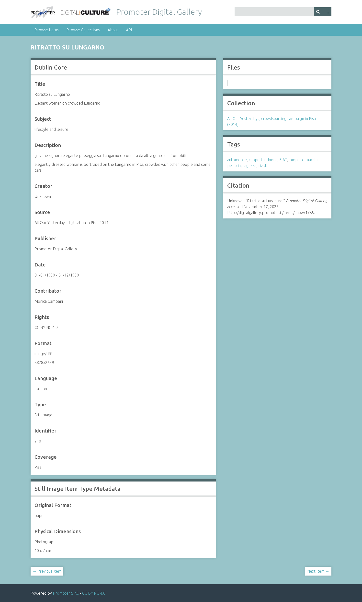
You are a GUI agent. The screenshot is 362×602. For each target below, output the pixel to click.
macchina (313, 159)
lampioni (296, 159)
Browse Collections (83, 30)
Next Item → (318, 571)
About (113, 30)
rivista (263, 165)
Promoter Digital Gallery (159, 11)
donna (272, 159)
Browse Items (46, 30)
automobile (237, 159)
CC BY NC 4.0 (93, 593)
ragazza (249, 165)
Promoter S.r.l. (66, 593)
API (129, 30)
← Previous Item (47, 571)
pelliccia (234, 165)
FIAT (283, 159)
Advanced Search (327, 11)
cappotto (257, 159)
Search (318, 11)
